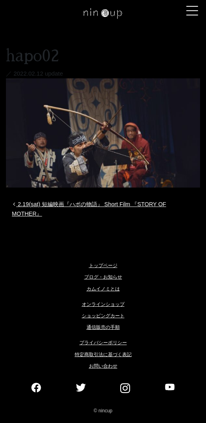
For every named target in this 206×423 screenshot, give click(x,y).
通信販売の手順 (103, 327)
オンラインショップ (103, 304)
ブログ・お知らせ (103, 277)
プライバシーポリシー (103, 342)
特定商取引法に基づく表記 (103, 354)
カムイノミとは (103, 289)
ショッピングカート (103, 316)
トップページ (103, 265)
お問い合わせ (103, 366)
